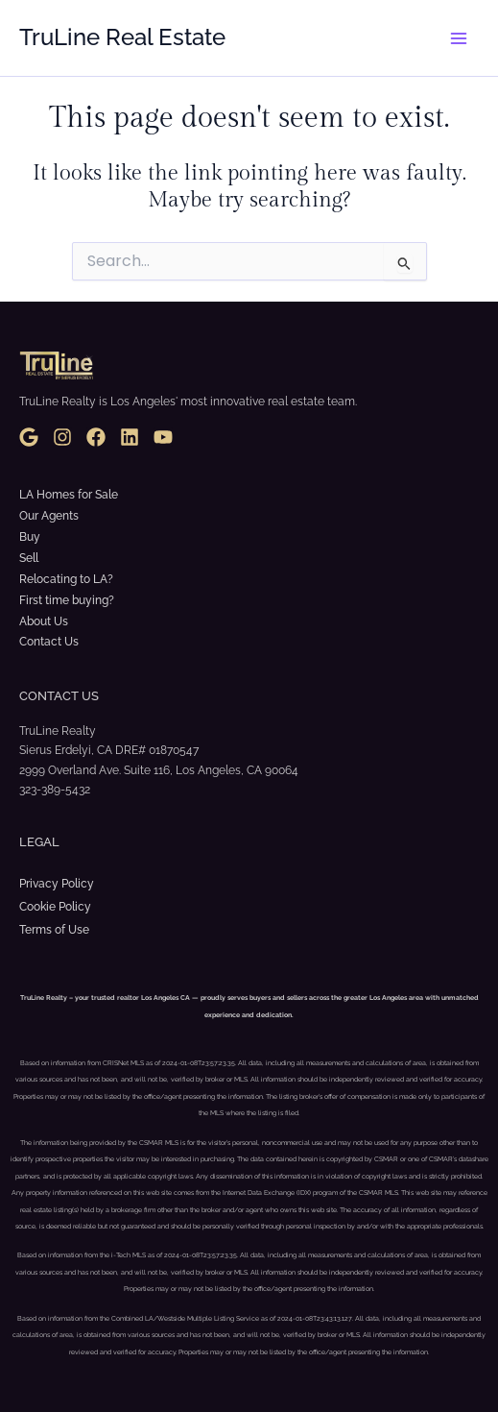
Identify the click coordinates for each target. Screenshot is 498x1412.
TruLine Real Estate (122, 37)
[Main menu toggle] (459, 38)
